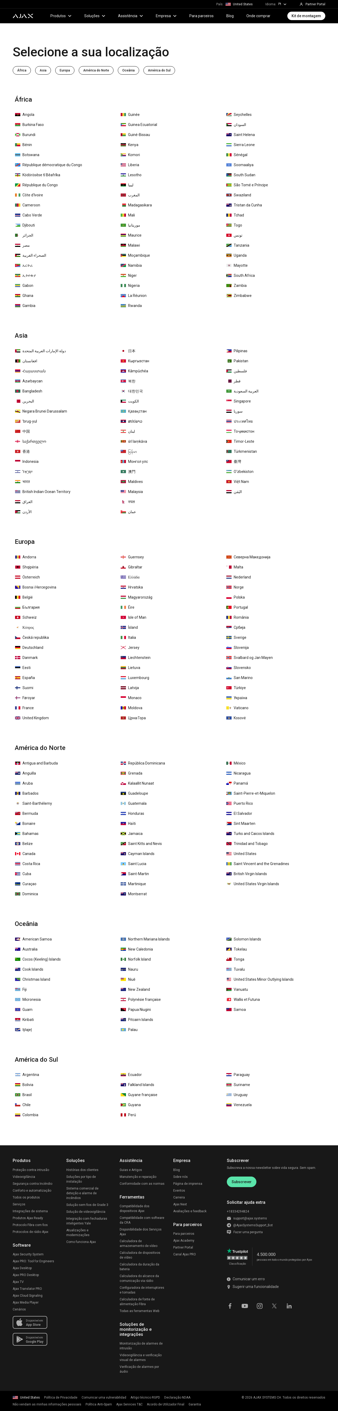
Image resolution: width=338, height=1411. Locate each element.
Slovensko (238, 668)
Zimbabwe (239, 295)
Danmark (26, 657)
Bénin (23, 145)
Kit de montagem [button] (306, 16)
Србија (235, 627)
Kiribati (24, 1019)
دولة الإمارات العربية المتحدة (40, 351)
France (24, 708)
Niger (129, 275)
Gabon (24, 285)
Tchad (235, 215)
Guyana (131, 1105)
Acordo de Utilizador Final (165, 1404)
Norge (235, 587)
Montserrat (134, 894)
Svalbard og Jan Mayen (249, 657)
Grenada (131, 773)
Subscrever (242, 1182)
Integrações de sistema (30, 1211)
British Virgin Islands (246, 874)
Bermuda (26, 813)
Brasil (23, 1095)
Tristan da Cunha (244, 205)
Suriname (238, 1085)
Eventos (179, 1190)
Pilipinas (236, 351)
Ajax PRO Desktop (26, 1275)
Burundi (25, 135)
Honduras (132, 813)
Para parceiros (201, 16)
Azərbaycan (29, 381)
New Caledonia (137, 949)
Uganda (236, 255)
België (24, 597)
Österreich (27, 577)
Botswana (27, 155)
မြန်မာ (129, 451)
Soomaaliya (239, 165)
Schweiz (26, 617)
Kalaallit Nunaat (137, 783)
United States (241, 854)
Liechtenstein (136, 657)
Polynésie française (141, 999)
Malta (234, 567)
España (25, 678)
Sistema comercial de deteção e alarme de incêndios (82, 1193)
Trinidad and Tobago (247, 844)
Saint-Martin (135, 874)
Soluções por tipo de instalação (81, 1179)
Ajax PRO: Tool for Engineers (33, 1261)
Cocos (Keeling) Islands (38, 959)
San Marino (239, 678)
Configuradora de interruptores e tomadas (142, 1290)
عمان (128, 512)
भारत (22, 482)
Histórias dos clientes (82, 1170)
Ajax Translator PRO (27, 1289)
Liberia (130, 165)
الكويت (130, 401)
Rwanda (131, 306)
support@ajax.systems (250, 1218)
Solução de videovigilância (85, 1212)
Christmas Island (32, 979)
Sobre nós (180, 1177)
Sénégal (236, 155)
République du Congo (36, 185)
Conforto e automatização (32, 1190)
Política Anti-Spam (99, 1404)
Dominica (26, 894)
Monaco (131, 698)
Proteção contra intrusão (31, 1170)
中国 (22, 431)
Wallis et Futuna (243, 999)
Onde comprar (258, 16)
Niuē (128, 979)
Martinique (133, 884)
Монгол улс (134, 461)
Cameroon (27, 205)
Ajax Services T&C (129, 1404)
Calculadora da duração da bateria (139, 1267)
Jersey (130, 647)
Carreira (179, 1197)
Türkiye (236, 688)
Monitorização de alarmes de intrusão (141, 1346)
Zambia (236, 285)
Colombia (26, 1115)
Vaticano (237, 708)
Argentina (27, 1075)
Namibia (131, 265)
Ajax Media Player (26, 1302)
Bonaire (25, 823)
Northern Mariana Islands (145, 939)
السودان (236, 125)
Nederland (238, 577)
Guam (23, 1009)
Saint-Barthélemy (33, 803)
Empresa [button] (166, 16)
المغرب (130, 195)
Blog (230, 16)
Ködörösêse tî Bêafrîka (37, 175)
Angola (24, 114)
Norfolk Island (136, 959)
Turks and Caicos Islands (250, 833)
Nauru (129, 969)
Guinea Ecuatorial (139, 125)
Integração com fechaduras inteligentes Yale (86, 1221)
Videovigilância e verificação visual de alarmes (141, 1357)
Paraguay (238, 1075)
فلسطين (236, 371)
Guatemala (134, 803)
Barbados (27, 793)
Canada (25, 854)
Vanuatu (237, 989)
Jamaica (132, 833)
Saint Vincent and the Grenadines (257, 864)
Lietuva (130, 668)
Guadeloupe (134, 793)
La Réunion (134, 295)
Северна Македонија (248, 557)
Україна (236, 698)
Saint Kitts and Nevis (141, 844)
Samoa (236, 1009)
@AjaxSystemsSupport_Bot (253, 1225)
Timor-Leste (240, 441)
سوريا (234, 411)
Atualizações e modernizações (78, 1232)
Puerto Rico (239, 803)
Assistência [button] (130, 16)
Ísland (129, 627)
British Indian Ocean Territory (43, 492)
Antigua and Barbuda (36, 763)
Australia (26, 949)
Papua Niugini (136, 1009)
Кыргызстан (135, 361)
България (27, 607)
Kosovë (236, 718)
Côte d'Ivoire (29, 195)
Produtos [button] (61, 16)
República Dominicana (143, 763)
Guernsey (132, 557)
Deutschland (29, 647)
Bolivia (24, 1085)
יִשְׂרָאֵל (23, 471)
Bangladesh (28, 391)
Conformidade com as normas (142, 1184)
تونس (234, 235)
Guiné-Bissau (135, 135)
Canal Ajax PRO (184, 1254)
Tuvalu (235, 969)
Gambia (25, 306)
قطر (233, 381)
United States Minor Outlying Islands (260, 979)
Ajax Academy (183, 1240)
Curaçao (25, 884)
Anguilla (25, 773)
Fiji (21, 989)
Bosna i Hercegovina (35, 587)
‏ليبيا (127, 185)
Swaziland (238, 195)
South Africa (240, 275)
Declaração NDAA (177, 1397)
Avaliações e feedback (189, 1211)
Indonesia (27, 461)
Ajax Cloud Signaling (28, 1295)
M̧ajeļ (23, 1030)
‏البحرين (24, 401)
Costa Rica (27, 864)
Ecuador (131, 1075)
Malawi (130, 245)
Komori (130, 155)
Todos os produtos (26, 1197)
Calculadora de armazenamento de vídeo (138, 1243)
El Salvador (239, 813)
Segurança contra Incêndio (32, 1184)
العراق (23, 502)
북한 (128, 381)
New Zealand (135, 989)
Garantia (195, 1404)
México (236, 763)
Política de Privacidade (60, 1397)
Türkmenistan (241, 451)
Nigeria (130, 285)
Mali (128, 215)
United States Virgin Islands (252, 884)
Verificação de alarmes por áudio (139, 1369)
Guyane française (139, 1095)
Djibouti (25, 225)
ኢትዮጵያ (25, 275)
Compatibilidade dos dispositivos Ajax (134, 1208)
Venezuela (239, 1105)
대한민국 (132, 391)
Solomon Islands (243, 939)
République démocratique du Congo (48, 165)
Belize (24, 844)
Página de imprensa (187, 1184)
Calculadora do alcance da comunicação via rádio (139, 1278)
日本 (128, 351)
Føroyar (25, 698)
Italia (128, 637)
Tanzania (237, 245)
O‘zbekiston (239, 471)
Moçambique (135, 255)
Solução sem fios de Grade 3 (87, 1205)
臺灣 (233, 461)
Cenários (19, 1309)
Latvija (130, 688)
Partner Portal (183, 1247)
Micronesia (28, 999)
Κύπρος (24, 627)
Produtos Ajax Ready (28, 1218)
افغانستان (26, 361)
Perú (128, 1115)
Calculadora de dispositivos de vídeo (140, 1255)
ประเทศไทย (239, 421)
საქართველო (30, 441)
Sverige (236, 637)
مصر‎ (22, 245)
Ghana (24, 295)
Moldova (131, 708)
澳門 (128, 471)
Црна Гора (133, 718)
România (237, 617)
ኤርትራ (24, 265)
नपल (128, 502)
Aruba (24, 783)
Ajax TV (18, 1282)
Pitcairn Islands (137, 1019)
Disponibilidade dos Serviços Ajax (141, 1232)
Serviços (19, 1204)
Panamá (237, 783)
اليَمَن (234, 492)
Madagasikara (136, 205)
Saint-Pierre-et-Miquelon (250, 793)
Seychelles (239, 114)
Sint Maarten (240, 823)
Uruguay (237, 1095)
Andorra (25, 557)
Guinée (130, 114)
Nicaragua (238, 773)
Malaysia (132, 492)
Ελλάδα (130, 577)
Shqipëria (26, 567)
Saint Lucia (133, 864)
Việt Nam (237, 482)
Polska (235, 597)
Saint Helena (240, 135)
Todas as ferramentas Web (139, 1311)
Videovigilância (24, 1177)
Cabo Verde (28, 215)
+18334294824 (238, 1211)
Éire (127, 607)
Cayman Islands (137, 854)
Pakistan (237, 361)
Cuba (23, 874)
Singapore (238, 401)
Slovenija (237, 647)
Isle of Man (133, 617)
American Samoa (33, 939)
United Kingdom (32, 718)
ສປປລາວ (131, 421)
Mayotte (237, 265)
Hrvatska (132, 587)
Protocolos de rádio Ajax (30, 1232)
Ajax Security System (28, 1254)
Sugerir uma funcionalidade (253, 1287)
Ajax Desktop (22, 1268)
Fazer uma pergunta (248, 1232)
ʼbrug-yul (26, 421)
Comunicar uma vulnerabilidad (104, 1397)
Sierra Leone (240, 145)
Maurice (131, 235)
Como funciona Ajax (81, 1242)
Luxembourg (135, 678)
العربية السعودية (242, 391)
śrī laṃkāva (134, 441)
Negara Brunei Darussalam (41, 411)
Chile (23, 1105)
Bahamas (27, 833)
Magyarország (136, 597)
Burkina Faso (29, 125)
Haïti (128, 823)
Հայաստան (30, 371)
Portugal (237, 607)
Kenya (129, 145)
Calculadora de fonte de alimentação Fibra (137, 1301)
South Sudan (240, 175)
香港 (22, 451)
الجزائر (24, 235)
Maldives (132, 482)
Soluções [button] (94, 16)
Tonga (235, 959)
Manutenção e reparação (138, 1177)
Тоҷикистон (240, 431)
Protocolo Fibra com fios (30, 1225)
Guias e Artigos (131, 1170)
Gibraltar (131, 567)
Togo (234, 225)
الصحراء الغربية (30, 255)
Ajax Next (180, 1204)
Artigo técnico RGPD (145, 1397)
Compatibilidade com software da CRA (142, 1220)
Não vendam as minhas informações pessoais (47, 1404)
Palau (129, 1030)
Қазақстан (134, 411)
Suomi (24, 688)
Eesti (23, 668)
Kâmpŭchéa (134, 371)
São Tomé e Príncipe (247, 185)
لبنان (128, 431)
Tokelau (236, 949)
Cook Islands (29, 969)
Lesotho (131, 175)
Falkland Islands (137, 1085)
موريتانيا (130, 225)
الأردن (23, 512)
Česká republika (32, 637)
